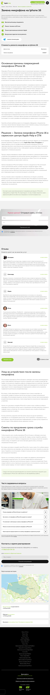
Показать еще (7, 359)
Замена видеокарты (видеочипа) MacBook (25, 645)
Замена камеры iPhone (25, 663)
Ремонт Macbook (25, 638)
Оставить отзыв (44, 359)
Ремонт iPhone (25, 632)
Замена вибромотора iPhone (25, 659)
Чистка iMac (25, 651)
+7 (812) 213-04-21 (38, 2)
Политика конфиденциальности (25, 678)
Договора (15, 536)
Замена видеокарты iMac (25, 657)
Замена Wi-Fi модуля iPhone (25, 647)
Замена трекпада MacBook (25, 653)
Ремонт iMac (25, 634)
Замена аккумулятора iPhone (25, 665)
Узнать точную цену (13, 39)
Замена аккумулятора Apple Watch (25, 649)
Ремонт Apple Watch (25, 655)
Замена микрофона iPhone (25, 661)
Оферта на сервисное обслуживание (25, 681)
